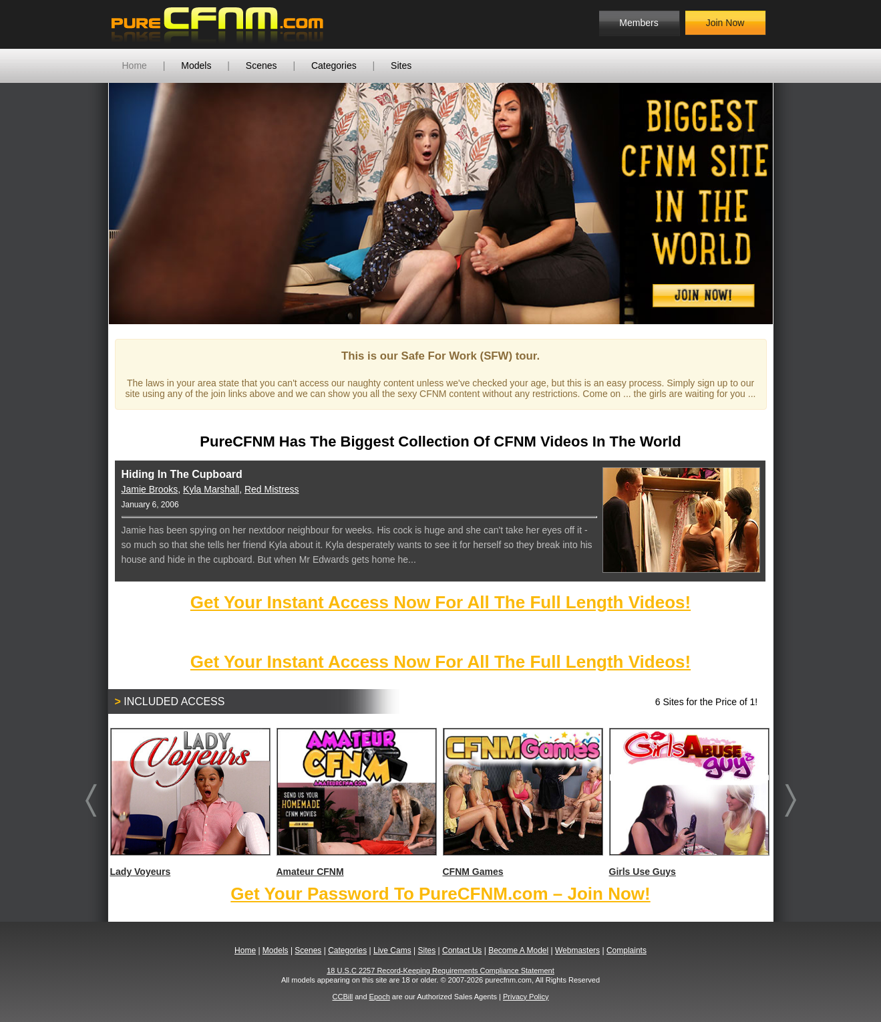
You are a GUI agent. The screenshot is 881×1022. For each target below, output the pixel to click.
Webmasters (577, 950)
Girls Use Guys (688, 802)
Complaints (626, 950)
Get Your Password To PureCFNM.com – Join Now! (440, 894)
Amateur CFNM (356, 802)
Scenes (261, 65)
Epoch (379, 997)
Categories (334, 65)
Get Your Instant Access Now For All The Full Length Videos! (440, 602)
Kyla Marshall (211, 489)
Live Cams (392, 950)
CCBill (343, 997)
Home (134, 65)
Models (196, 65)
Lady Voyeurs (189, 802)
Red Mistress (271, 489)
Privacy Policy (525, 997)
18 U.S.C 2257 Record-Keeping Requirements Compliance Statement (440, 971)
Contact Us (462, 950)
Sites (401, 65)
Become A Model (518, 950)
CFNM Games (522, 802)
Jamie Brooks (150, 489)
